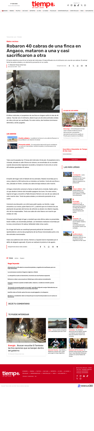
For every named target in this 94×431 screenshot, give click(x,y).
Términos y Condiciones (28, 376)
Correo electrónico (67, 154)
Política (18, 10)
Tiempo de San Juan (11, 37)
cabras (16, 258)
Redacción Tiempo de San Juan (18, 65)
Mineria (12, 10)
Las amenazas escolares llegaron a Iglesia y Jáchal (23, 272)
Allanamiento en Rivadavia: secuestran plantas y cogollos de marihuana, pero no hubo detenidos (31, 268)
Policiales (53, 10)
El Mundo (45, 10)
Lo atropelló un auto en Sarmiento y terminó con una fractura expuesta (29, 275)
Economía (5, 10)
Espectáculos (74, 10)
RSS (35, 376)
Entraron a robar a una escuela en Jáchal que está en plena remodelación (29, 279)
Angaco (22, 258)
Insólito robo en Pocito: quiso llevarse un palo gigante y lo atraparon (28, 292)
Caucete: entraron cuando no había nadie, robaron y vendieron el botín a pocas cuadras (31, 283)
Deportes (32, 10)
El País (39, 10)
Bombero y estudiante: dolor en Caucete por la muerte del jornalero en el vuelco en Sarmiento (32, 296)
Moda (82, 10)
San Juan (25, 10)
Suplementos (89, 10)
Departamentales (63, 10)
